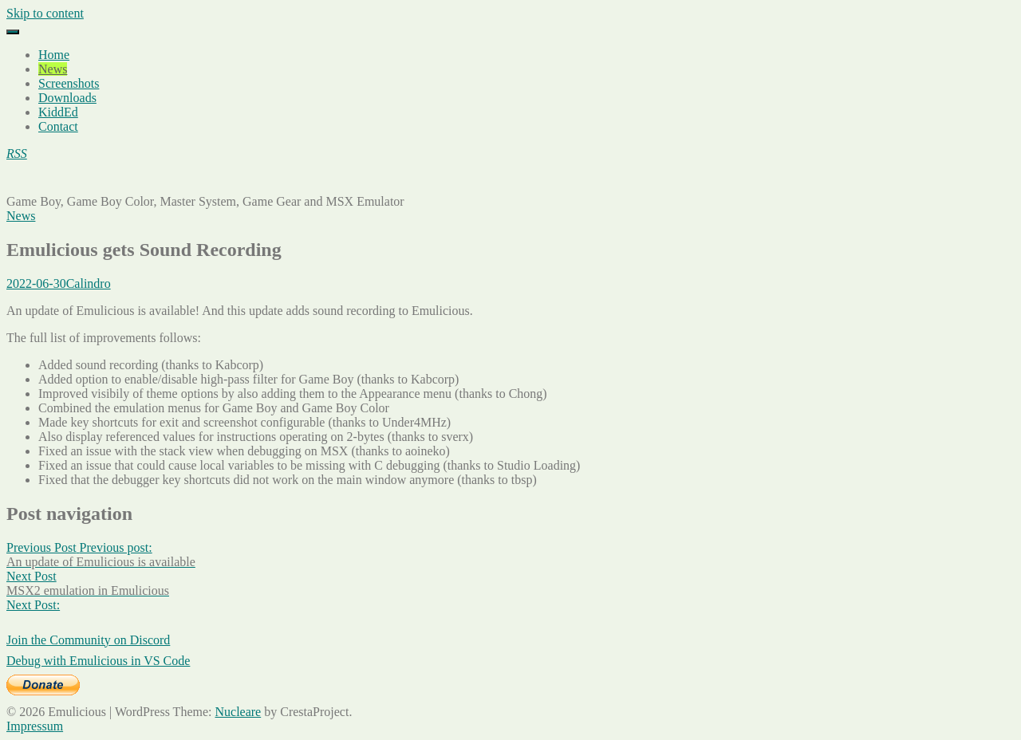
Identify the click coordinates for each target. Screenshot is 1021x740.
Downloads (67, 97)
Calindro (88, 283)
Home (53, 54)
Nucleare (238, 711)
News (52, 69)
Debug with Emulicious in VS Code (98, 660)
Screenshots (68, 83)
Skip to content (45, 13)
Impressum (34, 726)
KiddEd (58, 112)
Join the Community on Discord (88, 640)
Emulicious (35, 180)
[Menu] (12, 32)
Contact (58, 126)
